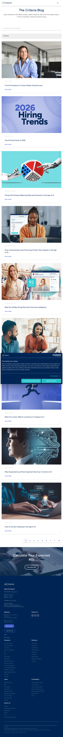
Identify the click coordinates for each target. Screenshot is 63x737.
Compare (34, 661)
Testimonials (7, 689)
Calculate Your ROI (8, 691)
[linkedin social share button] (32, 616)
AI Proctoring (7, 658)
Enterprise (34, 652)
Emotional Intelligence (9, 650)
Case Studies (7, 686)
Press (5, 715)
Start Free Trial (9, 630)
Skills (5, 654)
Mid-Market (34, 654)
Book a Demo (9, 626)
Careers (6, 712)
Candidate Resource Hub (37, 682)
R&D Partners (7, 710)
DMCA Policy (23, 732)
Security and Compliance (10, 717)
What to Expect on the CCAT (38, 691)
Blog (5, 684)
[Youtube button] (38, 616)
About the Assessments (37, 686)
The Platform (34, 643)
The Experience (35, 650)
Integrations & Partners (37, 658)
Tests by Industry (8, 695)
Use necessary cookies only (31, 381)
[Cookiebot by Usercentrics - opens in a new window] (54, 355)
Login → (6, 634)
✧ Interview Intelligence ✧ (10, 667)
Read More (8, 89)
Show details (54, 376)
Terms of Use (7, 732)
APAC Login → (7, 637)
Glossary (6, 700)
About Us (6, 706)
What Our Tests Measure (9, 693)
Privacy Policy (15, 732)
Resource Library (8, 682)
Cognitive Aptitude (8, 645)
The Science (34, 645)
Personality (6, 647)
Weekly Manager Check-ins (10, 672)
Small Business (35, 656)
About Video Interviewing (37, 689)
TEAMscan (6, 674)
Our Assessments (8, 643)
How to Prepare (35, 684)
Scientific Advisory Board (10, 708)
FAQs (33, 695)
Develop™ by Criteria (9, 669)
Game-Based (7, 656)
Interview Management (9, 665)
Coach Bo (6, 676)
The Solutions (35, 647)
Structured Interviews (9, 661)
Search (57, 3)
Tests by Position (8, 697)
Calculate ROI (31, 567)
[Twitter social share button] (35, 616)
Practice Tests (35, 693)
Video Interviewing (8, 663)
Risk (5, 652)
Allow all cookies (51, 381)
